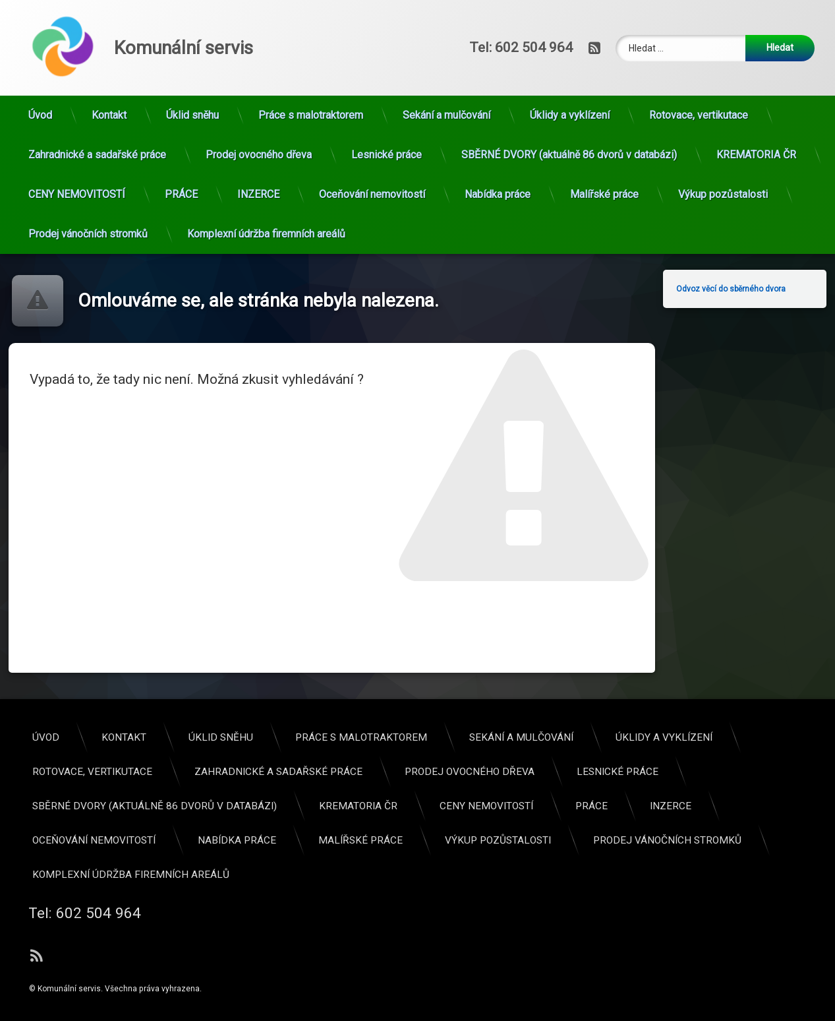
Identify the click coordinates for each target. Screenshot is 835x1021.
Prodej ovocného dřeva (259, 108)
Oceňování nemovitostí (372, 148)
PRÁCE (181, 148)
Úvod (40, 69)
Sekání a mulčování (446, 69)
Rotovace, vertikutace (698, 69)
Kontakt (109, 69)
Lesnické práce (386, 108)
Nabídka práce (498, 148)
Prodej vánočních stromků (88, 187)
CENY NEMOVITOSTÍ (76, 148)
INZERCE (258, 148)
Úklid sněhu (192, 69)
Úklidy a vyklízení (570, 69)
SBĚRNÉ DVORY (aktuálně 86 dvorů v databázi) (569, 108)
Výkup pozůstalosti (723, 148)
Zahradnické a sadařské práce (97, 108)
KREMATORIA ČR (756, 108)
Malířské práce (604, 148)
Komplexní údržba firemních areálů (266, 187)
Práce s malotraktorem (310, 69)
